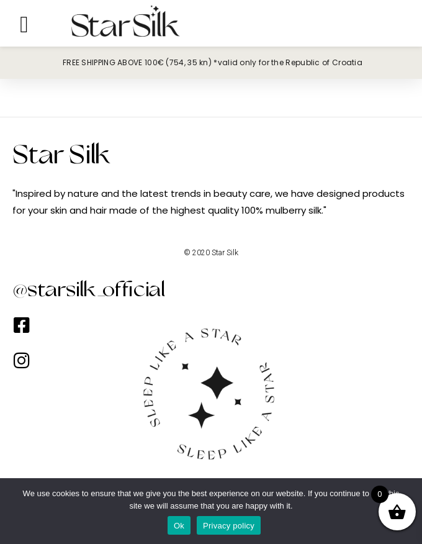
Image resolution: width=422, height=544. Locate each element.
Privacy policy (228, 525)
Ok (179, 525)
